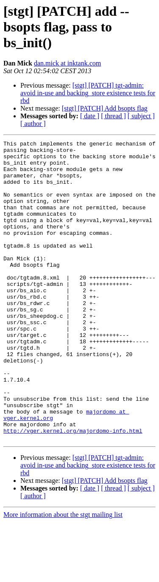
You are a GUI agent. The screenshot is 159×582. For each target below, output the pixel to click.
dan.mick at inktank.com (67, 63)
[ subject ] (141, 116)
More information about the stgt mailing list (63, 574)
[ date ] (89, 116)
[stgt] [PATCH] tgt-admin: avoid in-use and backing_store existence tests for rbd (87, 93)
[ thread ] (113, 116)
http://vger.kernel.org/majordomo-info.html (72, 489)
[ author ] (33, 123)
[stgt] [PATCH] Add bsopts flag (105, 108)
